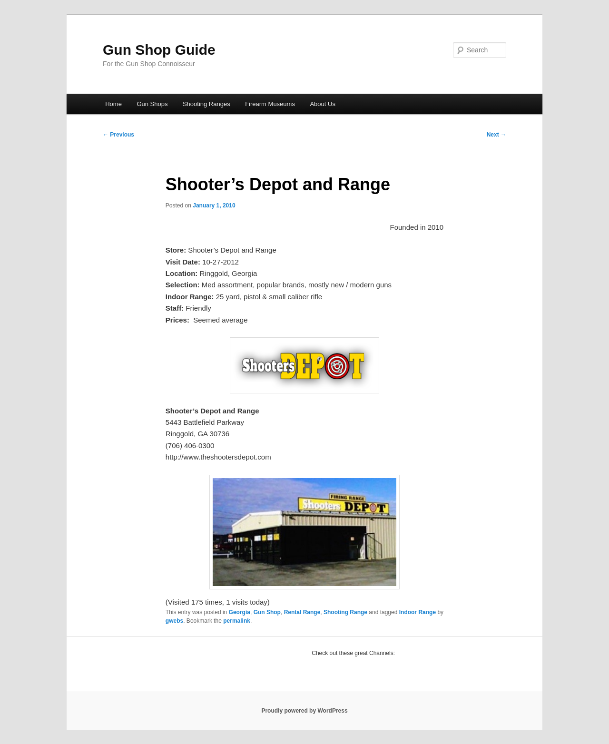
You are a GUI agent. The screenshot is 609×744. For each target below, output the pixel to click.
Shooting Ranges (206, 104)
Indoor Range (417, 612)
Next (496, 134)
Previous (118, 134)
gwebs (174, 620)
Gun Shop (267, 612)
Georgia (239, 612)
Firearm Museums (270, 104)
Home (113, 104)
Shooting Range (345, 612)
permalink (236, 620)
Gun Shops (152, 104)
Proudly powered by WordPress (304, 710)
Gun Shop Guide (159, 50)
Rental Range (302, 612)
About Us (322, 104)
